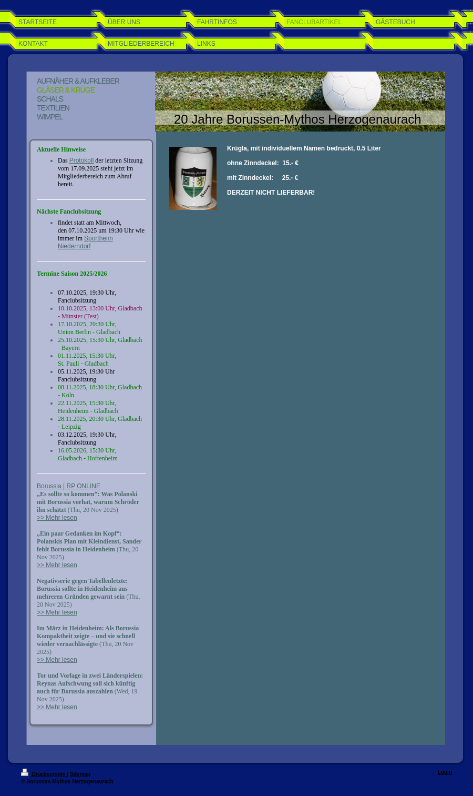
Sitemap (80, 774)
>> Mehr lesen (57, 517)
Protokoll (81, 160)
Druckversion (44, 774)
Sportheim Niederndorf (85, 242)
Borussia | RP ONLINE (68, 486)
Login (445, 772)
